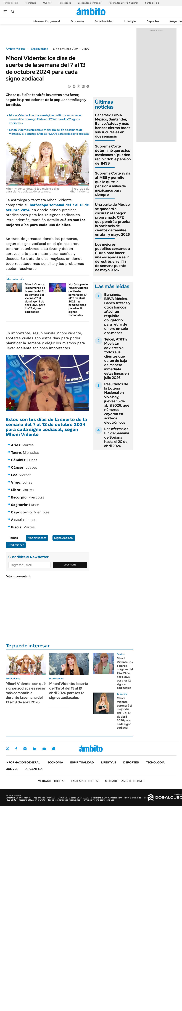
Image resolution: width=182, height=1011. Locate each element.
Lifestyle (130, 21)
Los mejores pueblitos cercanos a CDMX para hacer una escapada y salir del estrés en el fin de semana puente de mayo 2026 (112, 257)
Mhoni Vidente (37, 538)
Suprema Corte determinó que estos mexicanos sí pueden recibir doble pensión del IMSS (113, 155)
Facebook (16, 748)
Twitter (7, 748)
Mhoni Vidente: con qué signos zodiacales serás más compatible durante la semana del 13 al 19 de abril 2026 (26, 692)
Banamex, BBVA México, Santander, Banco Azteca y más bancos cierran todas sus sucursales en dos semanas (112, 126)
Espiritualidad (103, 21)
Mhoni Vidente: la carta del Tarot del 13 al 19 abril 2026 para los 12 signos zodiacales (68, 690)
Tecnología (30, 3)
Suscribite (70, 565)
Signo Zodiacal (63, 538)
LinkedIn (34, 748)
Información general (46, 21)
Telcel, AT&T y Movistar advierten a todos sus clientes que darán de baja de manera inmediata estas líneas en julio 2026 (116, 358)
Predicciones (15, 545)
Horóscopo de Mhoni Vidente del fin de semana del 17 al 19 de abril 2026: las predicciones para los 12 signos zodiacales (78, 300)
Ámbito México (15, 48)
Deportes (152, 21)
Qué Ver (47, 3)
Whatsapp (53, 748)
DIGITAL (51, 781)
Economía (77, 21)
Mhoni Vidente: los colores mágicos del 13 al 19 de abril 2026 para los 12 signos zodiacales (125, 673)
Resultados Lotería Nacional (123, 3)
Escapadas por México (90, 3)
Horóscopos (65, 3)
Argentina (34, 769)
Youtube (44, 748)
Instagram (25, 748)
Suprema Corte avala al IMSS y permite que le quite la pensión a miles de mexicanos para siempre (112, 184)
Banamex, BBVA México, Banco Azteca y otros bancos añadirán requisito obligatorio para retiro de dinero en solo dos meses (117, 313)
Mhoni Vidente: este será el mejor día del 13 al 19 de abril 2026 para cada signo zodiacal (124, 713)
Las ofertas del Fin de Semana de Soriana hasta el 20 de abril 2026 (117, 437)
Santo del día (152, 3)
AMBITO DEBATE (124, 781)
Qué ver (12, 769)
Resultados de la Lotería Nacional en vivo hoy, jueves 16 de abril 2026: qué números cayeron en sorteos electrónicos (116, 403)
